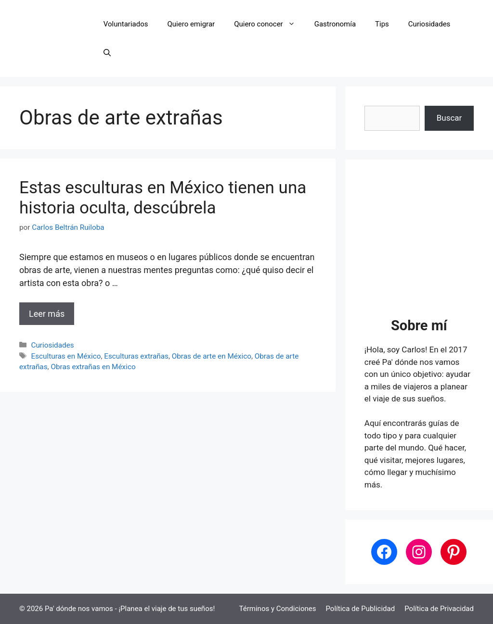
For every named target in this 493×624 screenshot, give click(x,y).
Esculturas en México (66, 356)
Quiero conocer (269, 24)
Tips (382, 24)
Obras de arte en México (211, 356)
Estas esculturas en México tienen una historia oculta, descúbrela (162, 198)
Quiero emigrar (191, 24)
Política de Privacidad (439, 608)
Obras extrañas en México (93, 366)
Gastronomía (335, 24)
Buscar (449, 118)
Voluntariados (126, 24)
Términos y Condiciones (277, 608)
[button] (107, 52)
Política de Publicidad (360, 608)
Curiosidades (429, 24)
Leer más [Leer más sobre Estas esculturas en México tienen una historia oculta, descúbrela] (47, 314)
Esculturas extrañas (136, 356)
